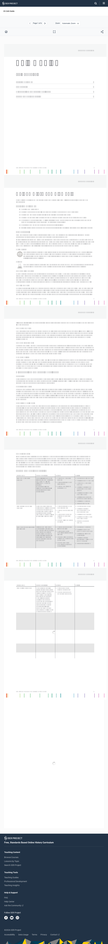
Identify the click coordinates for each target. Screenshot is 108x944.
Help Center (9, 901)
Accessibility (9, 934)
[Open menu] (104, 3)
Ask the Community (13, 905)
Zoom (57, 23)
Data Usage (23, 934)
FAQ (6, 898)
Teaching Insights (12, 885)
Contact (54, 934)
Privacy (43, 934)
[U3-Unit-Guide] (54, 436)
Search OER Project (12, 865)
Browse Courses (11, 857)
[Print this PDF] (6, 32)
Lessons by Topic (11, 861)
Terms (34, 934)
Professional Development (15, 881)
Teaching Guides (11, 877)
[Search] (94, 3)
